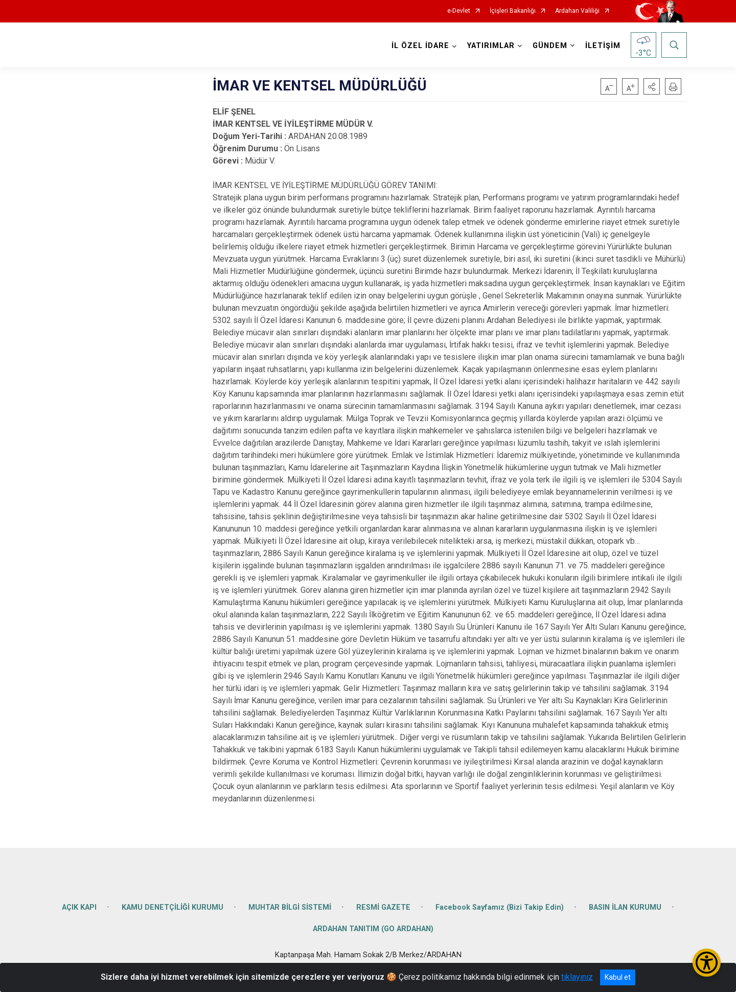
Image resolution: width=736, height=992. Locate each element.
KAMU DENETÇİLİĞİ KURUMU (172, 905)
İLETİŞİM (602, 45)
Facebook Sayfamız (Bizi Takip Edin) (499, 905)
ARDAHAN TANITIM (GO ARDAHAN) (373, 926)
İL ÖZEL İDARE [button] (420, 45)
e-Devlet (458, 11)
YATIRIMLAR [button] (490, 45)
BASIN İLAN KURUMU (625, 905)
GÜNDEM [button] (549, 45)
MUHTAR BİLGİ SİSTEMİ (289, 905)
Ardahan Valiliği (577, 11)
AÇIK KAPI (79, 905)
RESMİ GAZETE (383, 905)
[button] (651, 86)
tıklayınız (577, 977)
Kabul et (618, 977)
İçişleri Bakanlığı (513, 11)
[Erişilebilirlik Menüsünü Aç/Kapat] (707, 963)
